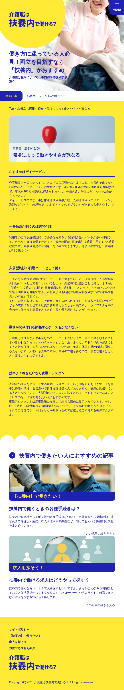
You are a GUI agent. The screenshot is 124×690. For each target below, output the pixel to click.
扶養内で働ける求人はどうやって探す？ (49, 580)
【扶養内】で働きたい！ (25, 635)
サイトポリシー (19, 629)
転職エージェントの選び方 (44, 96)
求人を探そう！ (19, 642)
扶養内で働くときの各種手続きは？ (44, 508)
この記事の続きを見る (100, 533)
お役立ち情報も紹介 (22, 648)
